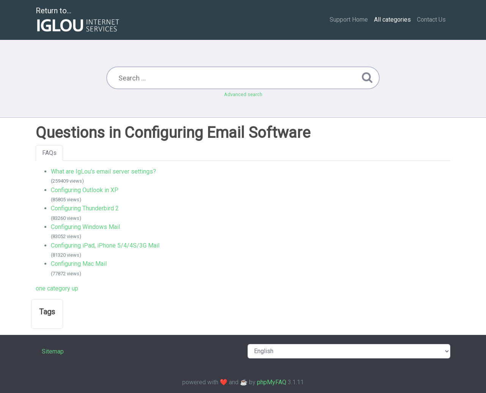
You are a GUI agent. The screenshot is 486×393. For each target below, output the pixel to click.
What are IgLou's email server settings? (103, 171)
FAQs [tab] (49, 152)
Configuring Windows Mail (85, 226)
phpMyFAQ (271, 382)
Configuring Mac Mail (79, 263)
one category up (57, 288)
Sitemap (53, 351)
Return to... (78, 20)
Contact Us (431, 19)
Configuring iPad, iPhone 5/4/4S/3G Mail (105, 245)
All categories (392, 19)
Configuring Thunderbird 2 (85, 208)
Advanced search (243, 94)
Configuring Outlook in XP (84, 190)
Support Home (349, 19)
